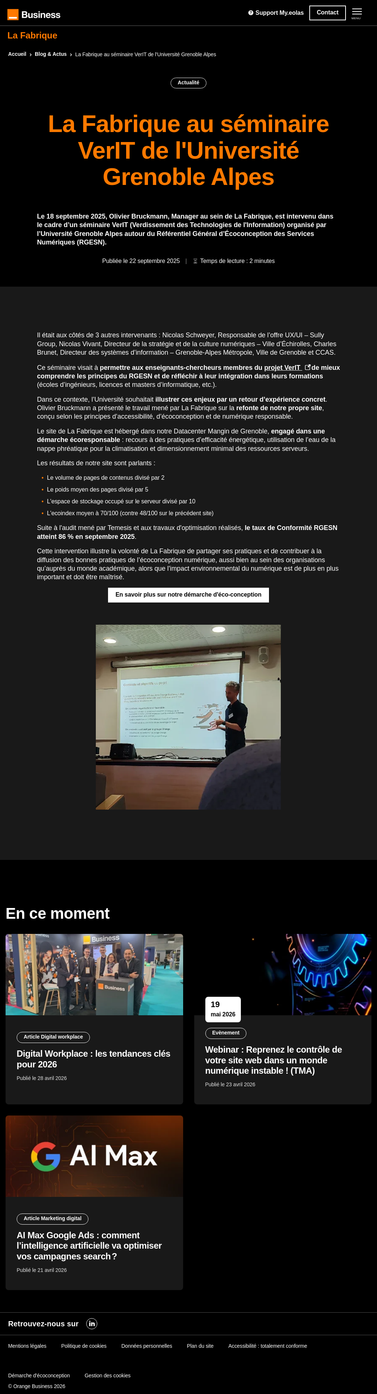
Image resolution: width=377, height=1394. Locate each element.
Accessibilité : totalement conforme (267, 1346)
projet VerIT (283, 367)
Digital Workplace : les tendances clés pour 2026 (93, 1059)
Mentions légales (27, 1346)
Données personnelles (146, 1346)
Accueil (17, 54)
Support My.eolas (276, 13)
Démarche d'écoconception (39, 1375)
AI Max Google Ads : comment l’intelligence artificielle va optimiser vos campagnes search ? (89, 1246)
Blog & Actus (51, 54)
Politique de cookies (84, 1346)
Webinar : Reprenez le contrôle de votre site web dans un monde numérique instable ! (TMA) (273, 1060)
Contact (328, 12)
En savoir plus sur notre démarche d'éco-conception (188, 594)
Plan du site (200, 1346)
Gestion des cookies (108, 1375)
